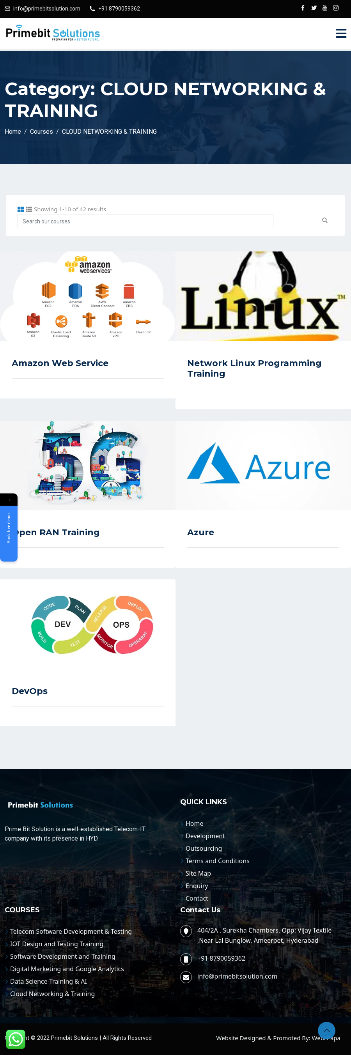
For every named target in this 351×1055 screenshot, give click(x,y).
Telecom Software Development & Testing (71, 931)
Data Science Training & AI (48, 981)
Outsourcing (204, 848)
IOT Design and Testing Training (56, 944)
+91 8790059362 (119, 8)
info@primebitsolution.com (46, 8)
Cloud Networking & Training (52, 994)
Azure (200, 532)
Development (205, 836)
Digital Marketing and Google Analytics (67, 969)
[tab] (21, 209)
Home (195, 823)
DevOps (30, 691)
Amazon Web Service (60, 363)
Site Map (198, 873)
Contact (197, 898)
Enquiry (197, 886)
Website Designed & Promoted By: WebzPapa (278, 1038)
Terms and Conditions (218, 861)
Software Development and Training (62, 956)
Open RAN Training (56, 532)
